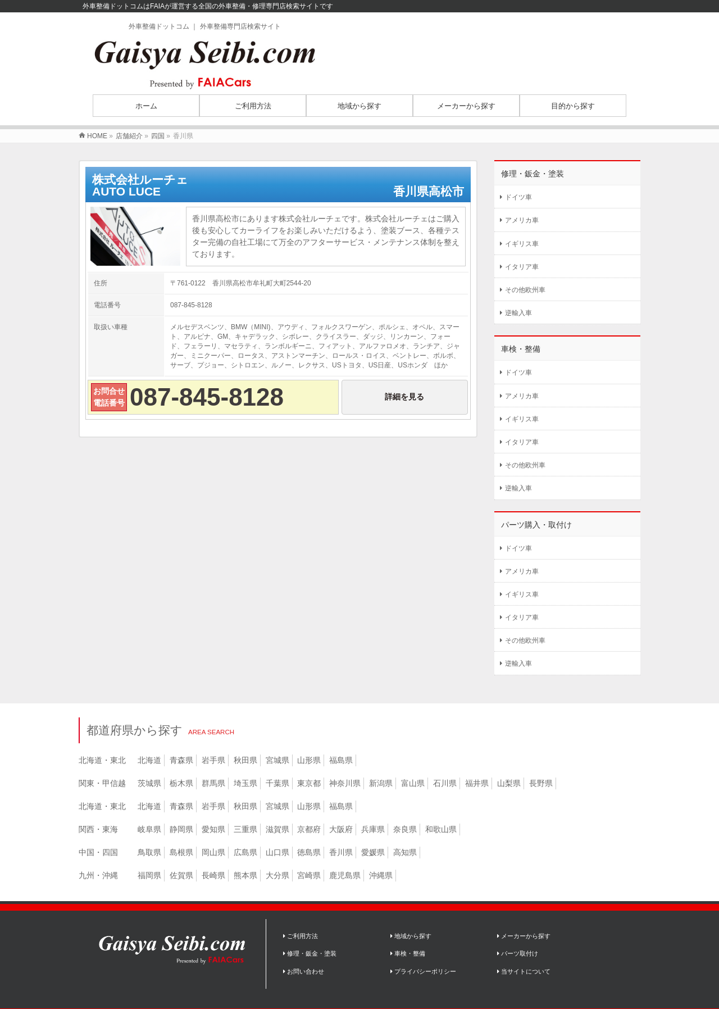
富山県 (413, 783)
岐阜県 (149, 829)
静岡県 (181, 829)
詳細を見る (404, 396)
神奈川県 (345, 783)
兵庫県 (373, 829)
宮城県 (277, 760)
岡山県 (213, 852)
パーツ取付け (517, 953)
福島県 (341, 760)
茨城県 (149, 783)
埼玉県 (245, 783)
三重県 (245, 829)
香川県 (341, 852)
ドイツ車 (518, 197)
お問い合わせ (303, 971)
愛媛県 (373, 852)
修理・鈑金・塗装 (309, 953)
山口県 (277, 852)
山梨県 (509, 783)
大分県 (277, 875)
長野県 (541, 783)
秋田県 (245, 760)
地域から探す (410, 936)
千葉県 (277, 783)
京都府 (309, 829)
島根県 (181, 852)
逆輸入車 (518, 313)
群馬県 (213, 783)
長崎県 (213, 875)
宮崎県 (309, 875)
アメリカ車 (522, 220)
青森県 (181, 760)
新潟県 (381, 783)
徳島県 (309, 852)
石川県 (445, 783)
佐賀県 (181, 875)
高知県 (405, 852)
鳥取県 (149, 852)
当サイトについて (523, 971)
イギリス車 (522, 244)
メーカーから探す (523, 936)
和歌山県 (441, 829)
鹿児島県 (345, 875)
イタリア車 (522, 267)
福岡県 (149, 875)
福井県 (477, 783)
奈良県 (405, 829)
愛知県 (213, 829)
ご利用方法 (300, 936)
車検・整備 (407, 953)
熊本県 (245, 875)
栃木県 (181, 783)
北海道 (149, 760)
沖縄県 (381, 875)
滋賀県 (277, 829)
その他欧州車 (525, 290)
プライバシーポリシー (423, 971)
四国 (158, 136)
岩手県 (213, 760)
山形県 (309, 760)
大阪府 (341, 829)
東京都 (309, 783)
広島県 (245, 852)
